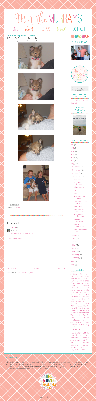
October (75, 173)
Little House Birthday (78, 183)
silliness (73, 340)
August (75, 235)
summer (85, 342)
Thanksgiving (75, 320)
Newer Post (11, 269)
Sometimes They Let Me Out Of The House (79, 315)
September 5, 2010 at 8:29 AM (22, 234)
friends (79, 335)
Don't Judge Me (82, 283)
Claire (73, 283)
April (74, 248)
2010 (72, 164)
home (86, 335)
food (72, 335)
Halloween (74, 288)
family (15, 207)
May (74, 245)
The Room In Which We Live (81, 202)
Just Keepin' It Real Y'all (79, 297)
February (76, 255)
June (74, 242)
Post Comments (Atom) (25, 273)
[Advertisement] (36, 253)
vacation (74, 347)
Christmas (84, 281)
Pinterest (73, 310)
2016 (72, 145)
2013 (72, 154)
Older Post (61, 269)
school (86, 337)
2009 (72, 262)
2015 (72, 148)
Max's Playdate (79, 206)
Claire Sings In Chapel (79, 197)
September (76, 176)
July (74, 239)
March (74, 251)
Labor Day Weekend (78, 221)
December (76, 167)
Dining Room (79, 179)
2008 (72, 265)
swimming (74, 345)
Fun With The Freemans (79, 211)
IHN (75, 193)
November (76, 170)
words (83, 350)
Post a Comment (15, 238)
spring (79, 340)
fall (79, 333)
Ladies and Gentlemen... (79, 226)
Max (18, 207)
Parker (73, 306)
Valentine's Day (82, 322)
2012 (72, 158)
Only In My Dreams (82, 303)
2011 (72, 161)
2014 (72, 151)
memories (74, 337)
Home (36, 269)
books (86, 327)
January (75, 258)
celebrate (75, 329)
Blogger (52, 397)
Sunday (77, 190)
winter (77, 349)
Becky (13, 227)
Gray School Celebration (79, 216)
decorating (74, 333)
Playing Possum (80, 187)
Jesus (87, 294)
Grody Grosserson (79, 286)
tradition (85, 345)
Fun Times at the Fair (80, 231)
